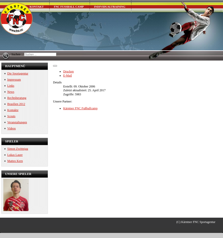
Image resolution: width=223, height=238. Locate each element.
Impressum (14, 79)
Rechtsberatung (17, 98)
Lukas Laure (15, 155)
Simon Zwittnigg (17, 149)
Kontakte (13, 110)
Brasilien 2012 (16, 104)
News (10, 92)
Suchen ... (17, 54)
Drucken (68, 71)
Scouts (11, 116)
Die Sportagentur (17, 73)
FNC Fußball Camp (69, 6)
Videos (11, 128)
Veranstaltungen (17, 122)
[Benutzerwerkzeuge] (55, 66)
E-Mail (67, 75)
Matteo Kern (15, 161)
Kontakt (37, 6)
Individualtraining (109, 6)
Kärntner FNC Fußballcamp (80, 108)
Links (10, 85)
